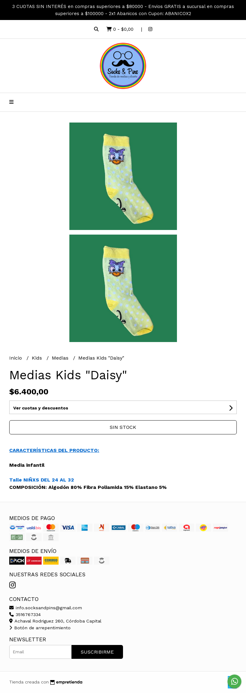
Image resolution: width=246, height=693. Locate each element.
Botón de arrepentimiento (40, 627)
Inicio (16, 358)
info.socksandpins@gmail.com (45, 607)
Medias (61, 358)
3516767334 (25, 614)
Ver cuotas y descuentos (40, 407)
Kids (37, 358)
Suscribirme (97, 652)
